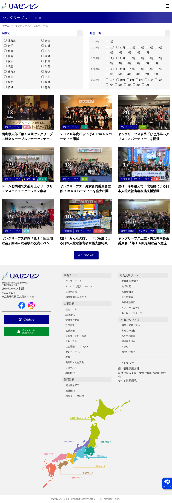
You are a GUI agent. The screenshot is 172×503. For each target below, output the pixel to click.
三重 (160, 231)
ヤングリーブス (12, 126)
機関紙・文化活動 (74, 362)
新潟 (45, 72)
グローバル (71, 367)
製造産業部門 (72, 385)
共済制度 (126, 286)
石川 (45, 77)
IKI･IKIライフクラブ (132, 313)
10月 (131, 47)
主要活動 (69, 303)
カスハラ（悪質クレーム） (79, 286)
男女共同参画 (127, 231)
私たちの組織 (128, 336)
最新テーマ (70, 275)
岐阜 (8, 88)
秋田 (8, 51)
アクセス (126, 346)
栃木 (8, 61)
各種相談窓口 (128, 302)
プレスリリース (73, 281)
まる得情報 (127, 297)
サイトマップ (126, 363)
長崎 (155, 179)
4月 (118, 52)
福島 (8, 56)
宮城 (45, 46)
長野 (45, 83)
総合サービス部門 (74, 396)
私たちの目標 (128, 330)
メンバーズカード (131, 307)
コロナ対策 (71, 291)
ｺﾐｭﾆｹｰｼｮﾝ (29, 179)
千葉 (45, 67)
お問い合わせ (128, 351)
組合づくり (71, 309)
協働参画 (70, 330)
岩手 (8, 46)
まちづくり (71, 341)
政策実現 (70, 325)
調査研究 (70, 373)
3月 (127, 52)
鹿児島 (98, 231)
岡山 (26, 126)
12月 (110, 47)
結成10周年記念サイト (77, 297)
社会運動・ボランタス (76, 346)
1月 (109, 41)
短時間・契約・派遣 (75, 336)
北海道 (10, 40)
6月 (158, 47)
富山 (8, 77)
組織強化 (70, 314)
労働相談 (26, 319)
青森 (45, 40)
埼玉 (8, 67)
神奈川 (10, 72)
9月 (140, 47)
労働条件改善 (72, 320)
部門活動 (69, 379)
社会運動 (125, 179)
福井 (8, 83)
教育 (67, 357)
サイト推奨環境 (127, 380)
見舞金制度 (127, 291)
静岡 (45, 88)
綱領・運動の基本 (131, 325)
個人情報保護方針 (128, 368)
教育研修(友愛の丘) (132, 281)
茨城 (45, 56)
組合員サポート (129, 275)
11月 (120, 47)
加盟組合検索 (128, 341)
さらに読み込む (86, 255)
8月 (149, 47)
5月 (109, 52)
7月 (158, 58)
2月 (136, 52)
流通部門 (70, 390)
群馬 (45, 61)
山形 (45, 51)
